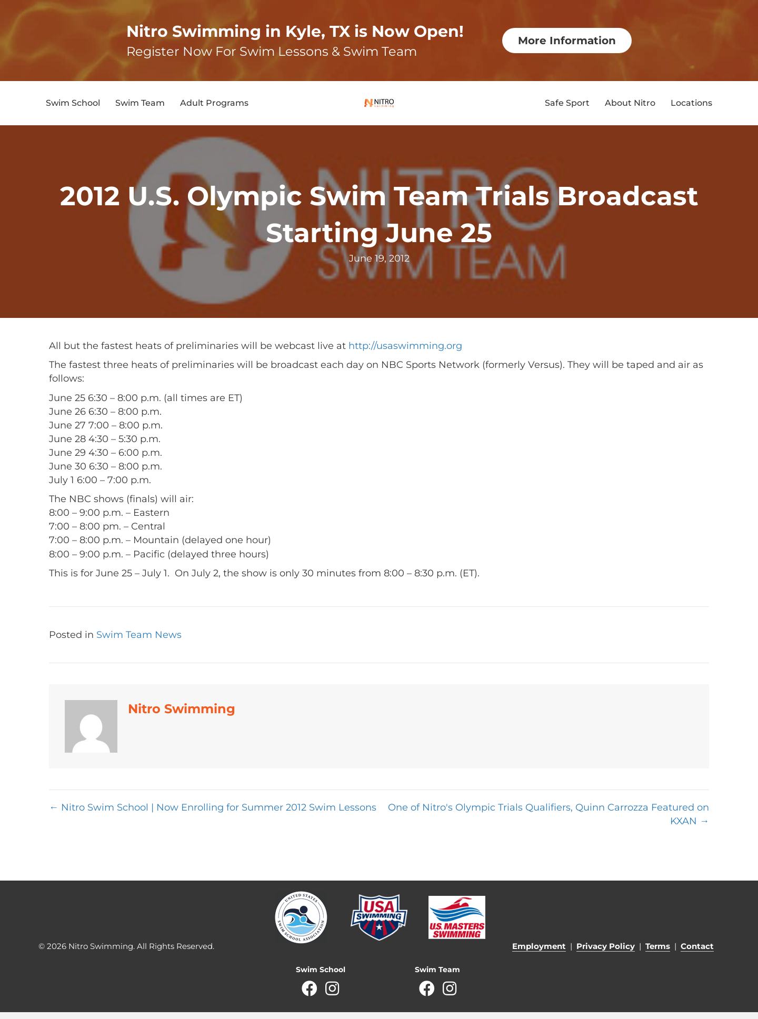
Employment (539, 953)
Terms (657, 953)
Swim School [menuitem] (73, 107)
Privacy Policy (605, 953)
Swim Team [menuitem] (140, 107)
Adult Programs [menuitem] (214, 107)
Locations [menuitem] (691, 107)
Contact (697, 953)
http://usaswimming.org (405, 353)
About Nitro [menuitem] (630, 107)
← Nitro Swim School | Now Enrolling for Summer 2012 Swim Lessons (212, 814)
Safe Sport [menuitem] (567, 107)
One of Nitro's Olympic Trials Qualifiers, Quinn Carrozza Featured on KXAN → (548, 821)
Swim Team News (139, 641)
